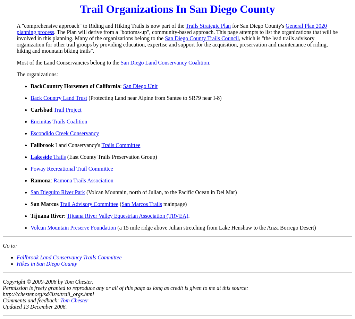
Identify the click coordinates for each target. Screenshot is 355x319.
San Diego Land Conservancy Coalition (165, 63)
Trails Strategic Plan (208, 26)
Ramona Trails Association (83, 180)
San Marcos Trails (141, 204)
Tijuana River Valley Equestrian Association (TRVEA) (127, 216)
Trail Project (68, 110)
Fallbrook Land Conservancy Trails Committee (69, 257)
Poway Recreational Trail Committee (72, 169)
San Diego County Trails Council (202, 38)
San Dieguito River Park (58, 192)
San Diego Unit (140, 86)
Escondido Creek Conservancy (65, 133)
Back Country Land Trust (59, 98)
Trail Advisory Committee (89, 204)
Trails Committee (121, 145)
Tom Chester (74, 300)
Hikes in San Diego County (47, 264)
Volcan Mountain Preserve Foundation (73, 228)
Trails (48, 157)
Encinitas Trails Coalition (59, 121)
